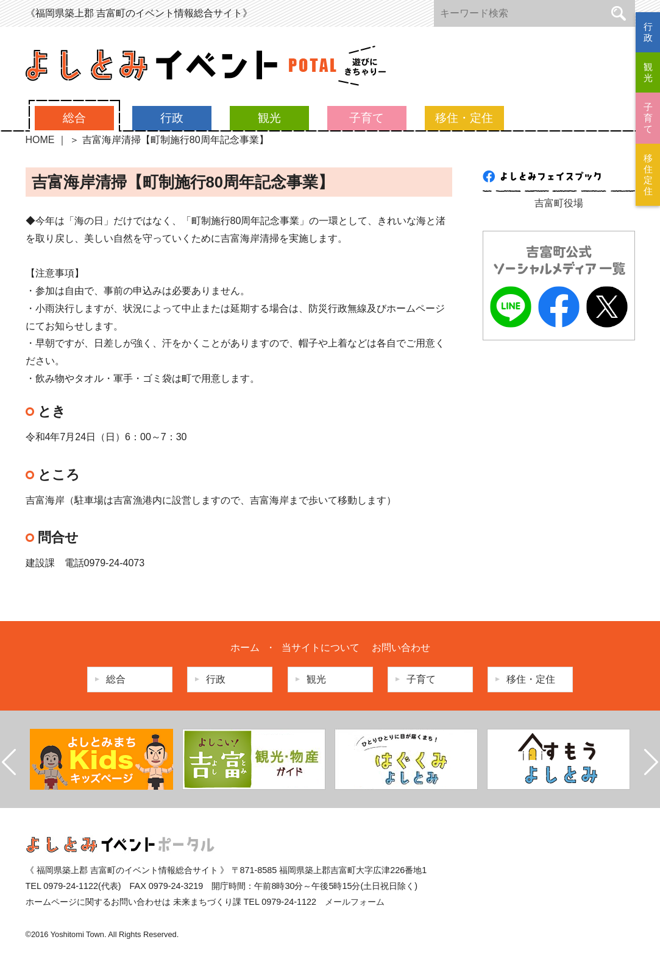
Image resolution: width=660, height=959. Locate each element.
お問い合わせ (401, 647)
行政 (171, 117)
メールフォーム (355, 902)
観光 (269, 117)
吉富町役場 (558, 203)
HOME (40, 140)
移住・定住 (464, 117)
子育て (366, 117)
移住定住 (648, 174)
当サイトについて (321, 647)
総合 (74, 117)
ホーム (245, 647)
